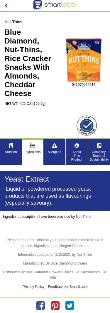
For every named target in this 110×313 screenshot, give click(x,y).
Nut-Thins (83, 217)
